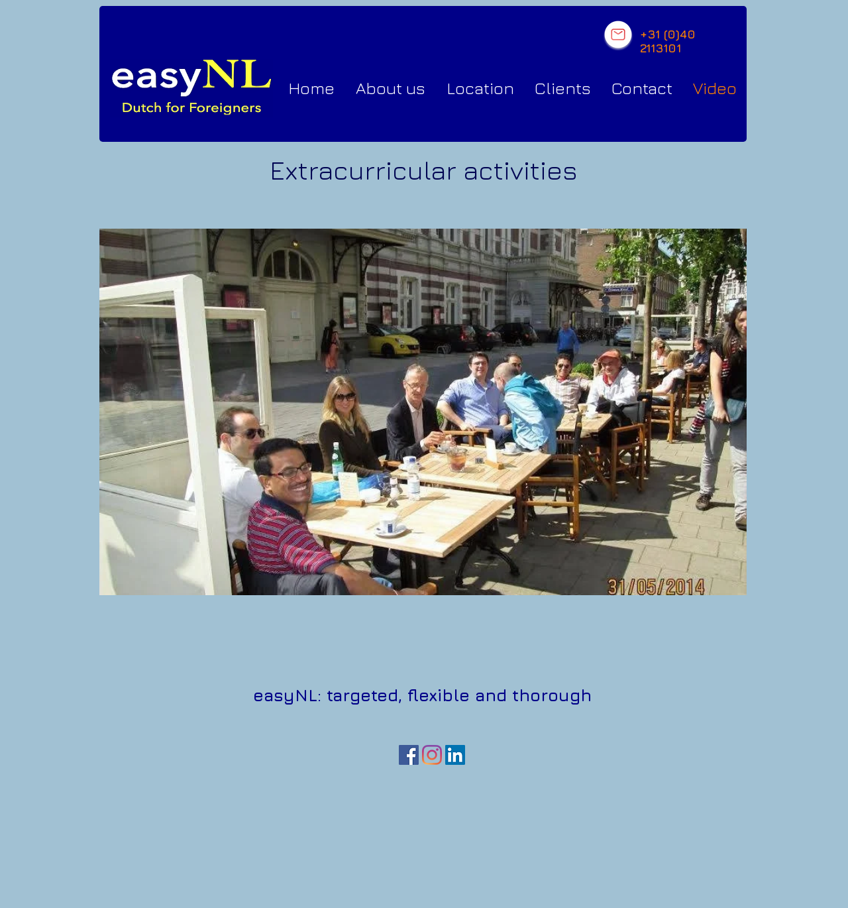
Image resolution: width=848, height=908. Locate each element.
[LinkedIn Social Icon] (455, 755)
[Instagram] (432, 755)
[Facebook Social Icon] (409, 755)
